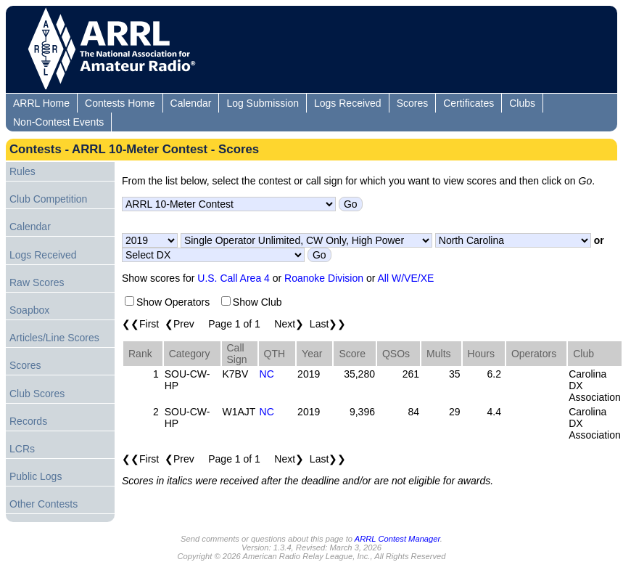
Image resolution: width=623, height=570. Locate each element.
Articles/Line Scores (54, 337)
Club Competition (48, 199)
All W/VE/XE (406, 278)
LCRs (22, 449)
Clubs (522, 103)
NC (267, 374)
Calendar (191, 103)
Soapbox (29, 310)
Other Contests (43, 504)
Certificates (468, 103)
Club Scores (37, 393)
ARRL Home (41, 103)
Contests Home (119, 103)
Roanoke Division (323, 278)
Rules (22, 171)
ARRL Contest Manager (397, 538)
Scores (413, 103)
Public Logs (35, 476)
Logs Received (347, 103)
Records (28, 421)
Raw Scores (36, 282)
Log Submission (262, 103)
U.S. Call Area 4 (233, 278)
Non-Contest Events (58, 122)
